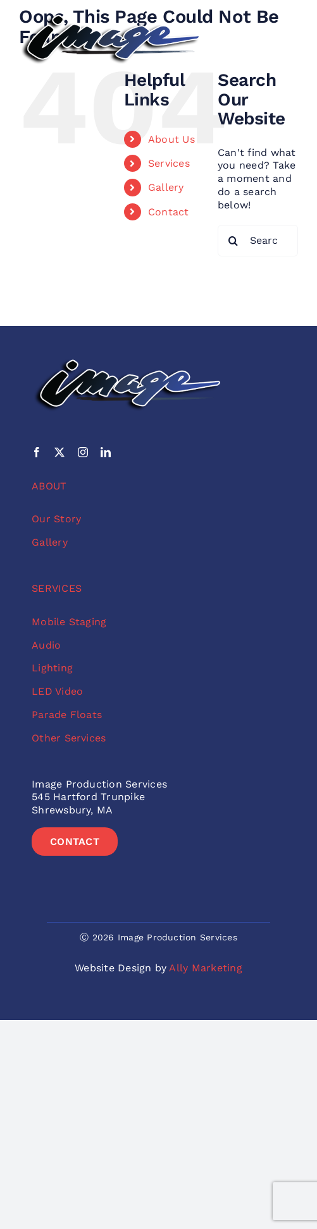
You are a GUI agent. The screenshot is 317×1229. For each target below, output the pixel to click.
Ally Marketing (205, 968)
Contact (168, 212)
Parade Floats (67, 715)
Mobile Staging (69, 622)
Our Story (56, 519)
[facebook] (37, 452)
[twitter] (59, 452)
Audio (46, 645)
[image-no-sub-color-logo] (110, 17)
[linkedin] (106, 452)
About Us (171, 139)
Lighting (52, 668)
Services (169, 163)
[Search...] (258, 240)
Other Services (69, 738)
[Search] (233, 240)
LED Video (57, 691)
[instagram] (83, 452)
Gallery (166, 187)
